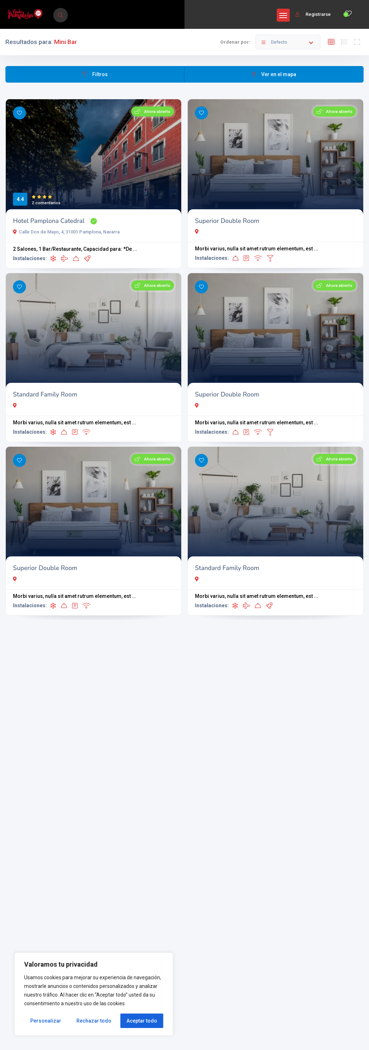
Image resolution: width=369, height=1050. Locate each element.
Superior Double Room (227, 221)
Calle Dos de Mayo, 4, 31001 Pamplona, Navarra (66, 232)
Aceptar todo (141, 1021)
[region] (93, 994)
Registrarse (313, 14)
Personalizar (45, 1021)
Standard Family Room (45, 394)
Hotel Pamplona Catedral (49, 221)
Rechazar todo (93, 1021)
